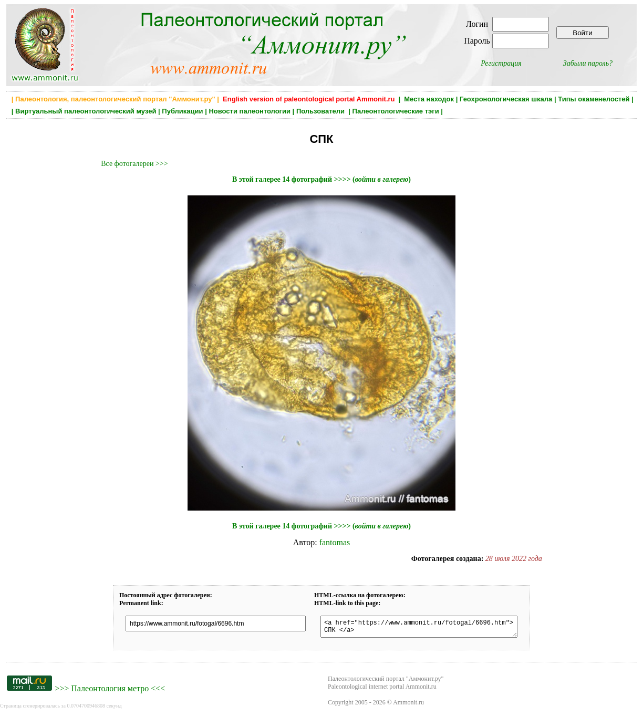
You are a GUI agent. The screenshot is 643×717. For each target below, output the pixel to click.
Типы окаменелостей (593, 99)
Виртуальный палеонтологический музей (85, 111)
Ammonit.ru (408, 705)
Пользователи (321, 111)
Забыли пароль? (588, 63)
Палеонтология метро (110, 691)
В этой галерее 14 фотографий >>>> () (321, 179)
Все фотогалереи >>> (134, 164)
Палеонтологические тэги (395, 111)
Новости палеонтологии (250, 111)
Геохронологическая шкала (506, 99)
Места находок (429, 99)
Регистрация (501, 63)
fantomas (334, 542)
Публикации (182, 111)
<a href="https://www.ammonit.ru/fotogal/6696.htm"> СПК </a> (418, 628)
